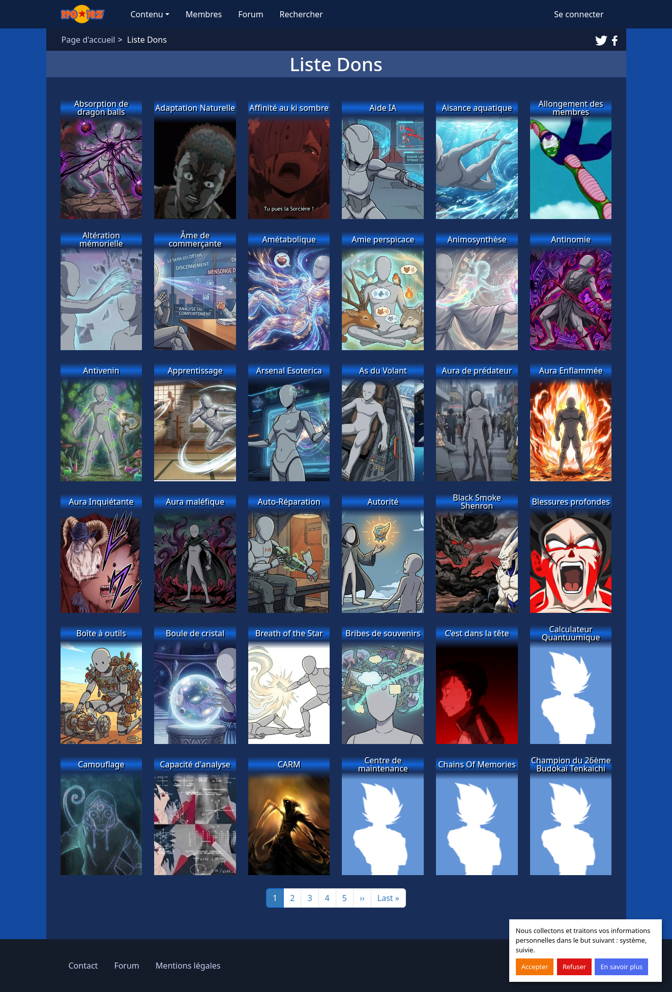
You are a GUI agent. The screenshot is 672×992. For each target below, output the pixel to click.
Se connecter (578, 14)
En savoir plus (621, 966)
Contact (83, 965)
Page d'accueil (88, 39)
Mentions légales (188, 965)
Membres (204, 14)
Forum (250, 14)
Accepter (534, 966)
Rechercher (301, 14)
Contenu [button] (147, 14)
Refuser (574, 966)
